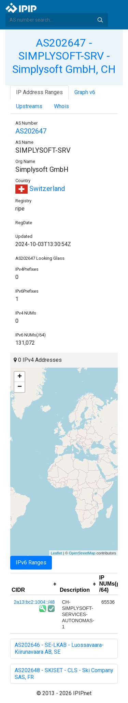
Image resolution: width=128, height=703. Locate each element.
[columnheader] (34, 584)
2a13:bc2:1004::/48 (34, 602)
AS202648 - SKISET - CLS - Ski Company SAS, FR (64, 673)
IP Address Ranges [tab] (39, 92)
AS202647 (30, 131)
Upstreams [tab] (29, 106)
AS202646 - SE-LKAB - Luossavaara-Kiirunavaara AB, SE (59, 648)
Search (100, 20)
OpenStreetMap (82, 553)
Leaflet (56, 553)
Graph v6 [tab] (84, 92)
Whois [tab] (61, 106)
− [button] (19, 387)
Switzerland (40, 188)
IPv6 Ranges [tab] (31, 562)
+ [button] (19, 377)
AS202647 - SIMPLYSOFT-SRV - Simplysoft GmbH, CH (64, 56)
